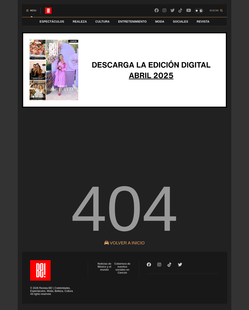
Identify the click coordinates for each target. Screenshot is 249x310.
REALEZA (80, 21)
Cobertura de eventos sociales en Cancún (122, 268)
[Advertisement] (124, 140)
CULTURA (102, 21)
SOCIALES (180, 21)
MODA (159, 21)
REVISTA (203, 21)
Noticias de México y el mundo (104, 266)
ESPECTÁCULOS (52, 21)
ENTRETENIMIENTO (132, 21)
